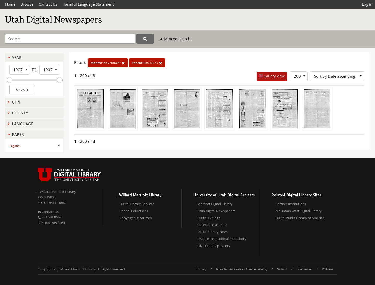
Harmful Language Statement (88, 4)
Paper (18, 134)
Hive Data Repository (213, 245)
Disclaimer (304, 269)
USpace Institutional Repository (221, 238)
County (20, 112)
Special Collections (134, 211)
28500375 (147, 63)
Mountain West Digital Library (299, 211)
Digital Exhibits (208, 218)
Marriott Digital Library (215, 204)
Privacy (201, 269)
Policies (327, 269)
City (16, 102)
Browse (27, 4)
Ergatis (14, 146)
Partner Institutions (291, 204)
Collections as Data (212, 224)
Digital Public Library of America (300, 218)
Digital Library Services (137, 204)
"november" (108, 63)
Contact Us (48, 4)
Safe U (282, 269)
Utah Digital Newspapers (216, 211)
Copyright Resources (136, 218)
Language (22, 123)
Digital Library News (212, 231)
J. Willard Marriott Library (57, 191)
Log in (367, 4)
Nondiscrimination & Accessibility (241, 269)
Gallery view (273, 76)
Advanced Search (175, 38)
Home (10, 4)
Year (17, 57)
